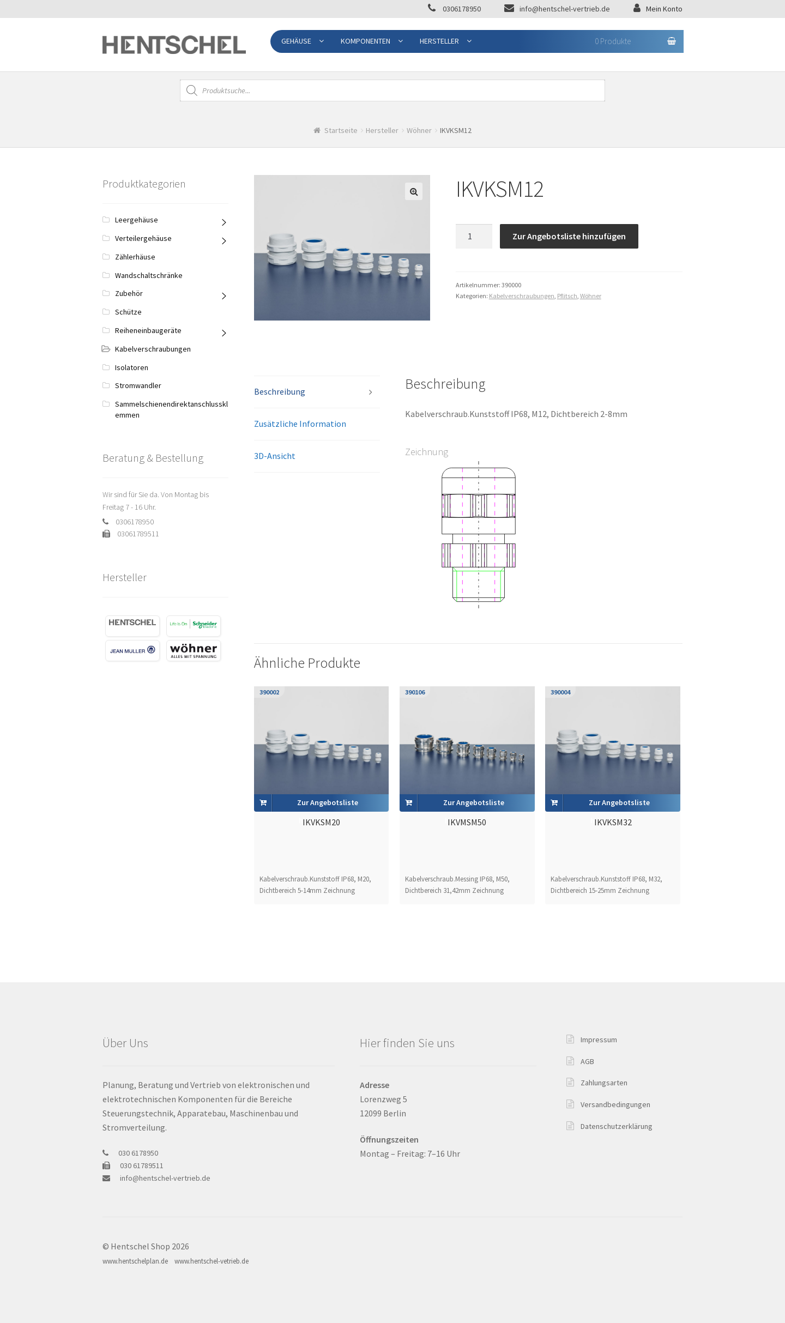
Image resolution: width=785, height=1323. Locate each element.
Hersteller (439, 41)
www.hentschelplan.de (135, 1261)
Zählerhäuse (135, 257)
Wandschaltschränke (149, 275)
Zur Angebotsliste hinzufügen (569, 236)
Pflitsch (567, 296)
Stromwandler (138, 385)
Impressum (599, 1039)
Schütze (128, 312)
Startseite (341, 130)
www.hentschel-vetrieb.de (211, 1261)
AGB (587, 1061)
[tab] (317, 392)
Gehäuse (296, 41)
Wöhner (419, 130)
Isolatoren (131, 367)
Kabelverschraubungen (521, 296)
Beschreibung (279, 391)
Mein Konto (664, 9)
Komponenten (365, 41)
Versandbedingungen (615, 1104)
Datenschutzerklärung (617, 1126)
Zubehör (129, 293)
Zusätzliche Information (300, 423)
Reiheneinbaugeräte (148, 330)
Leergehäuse (136, 220)
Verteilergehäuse (143, 238)
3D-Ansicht (274, 455)
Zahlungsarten (604, 1083)
